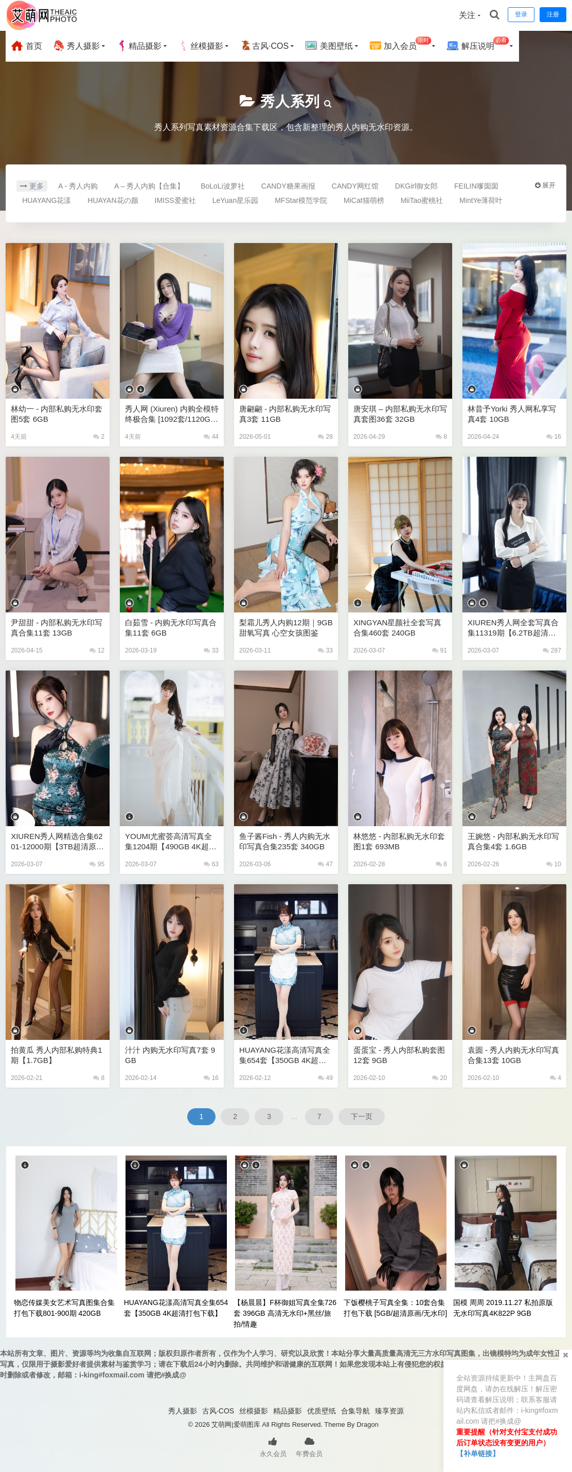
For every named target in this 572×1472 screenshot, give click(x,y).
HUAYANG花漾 (46, 200)
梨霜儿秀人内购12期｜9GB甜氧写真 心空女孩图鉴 (286, 627)
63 (211, 864)
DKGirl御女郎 (416, 186)
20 (439, 1078)
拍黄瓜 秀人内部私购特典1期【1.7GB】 (56, 1055)
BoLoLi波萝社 (223, 186)
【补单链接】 (477, 1453)
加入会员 (400, 44)
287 (552, 650)
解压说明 (477, 44)
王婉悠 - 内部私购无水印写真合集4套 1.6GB (513, 841)
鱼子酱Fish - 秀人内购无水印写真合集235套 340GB (284, 841)
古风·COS (264, 46)
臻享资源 (389, 1411)
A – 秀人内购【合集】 (149, 186)
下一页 (361, 1116)
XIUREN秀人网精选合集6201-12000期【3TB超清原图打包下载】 (57, 842)
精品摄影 (139, 46)
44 (211, 436)
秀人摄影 (76, 46)
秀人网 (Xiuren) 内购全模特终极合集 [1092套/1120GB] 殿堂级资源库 (172, 414)
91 (439, 650)
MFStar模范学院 (301, 200)
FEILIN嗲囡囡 (476, 186)
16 (553, 436)
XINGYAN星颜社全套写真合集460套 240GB (397, 627)
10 (553, 864)
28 (325, 436)
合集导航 (355, 1411)
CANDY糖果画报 (288, 186)
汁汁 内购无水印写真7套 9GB (170, 1055)
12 (97, 650)
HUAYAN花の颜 (112, 200)
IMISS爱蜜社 (175, 200)
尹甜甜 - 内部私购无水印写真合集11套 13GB (56, 627)
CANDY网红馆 (355, 186)
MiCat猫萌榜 (364, 200)
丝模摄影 (200, 46)
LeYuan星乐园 (235, 200)
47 (325, 864)
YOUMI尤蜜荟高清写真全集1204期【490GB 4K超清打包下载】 (171, 842)
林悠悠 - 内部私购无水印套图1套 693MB (399, 841)
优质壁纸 (321, 1411)
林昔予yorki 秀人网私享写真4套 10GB (512, 413)
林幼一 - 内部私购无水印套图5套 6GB (56, 413)
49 (325, 1078)
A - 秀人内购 (78, 186)
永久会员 (273, 1446)
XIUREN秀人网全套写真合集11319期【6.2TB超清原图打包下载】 (513, 628)
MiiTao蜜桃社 (422, 200)
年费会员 (309, 1446)
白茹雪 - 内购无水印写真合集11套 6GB (171, 627)
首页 (26, 46)
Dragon (367, 1424)
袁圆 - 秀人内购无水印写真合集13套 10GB (513, 1055)
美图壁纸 (328, 46)
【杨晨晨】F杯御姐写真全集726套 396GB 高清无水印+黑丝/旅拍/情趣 (285, 1313)
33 (211, 650)
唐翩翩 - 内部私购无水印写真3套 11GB (285, 413)
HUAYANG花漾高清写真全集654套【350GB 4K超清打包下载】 (284, 1056)
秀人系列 (290, 101)
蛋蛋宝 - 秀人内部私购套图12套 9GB (399, 1055)
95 (97, 864)
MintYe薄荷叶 (481, 200)
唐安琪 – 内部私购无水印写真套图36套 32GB (400, 413)
